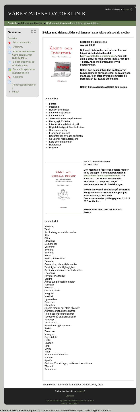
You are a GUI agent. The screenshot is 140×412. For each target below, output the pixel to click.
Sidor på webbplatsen (31, 23)
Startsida (12, 38)
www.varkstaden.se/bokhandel (98, 56)
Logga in (127, 9)
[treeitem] (22, 38)
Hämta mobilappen (70, 403)
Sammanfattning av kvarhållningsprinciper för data (70, 400)
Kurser (15, 91)
